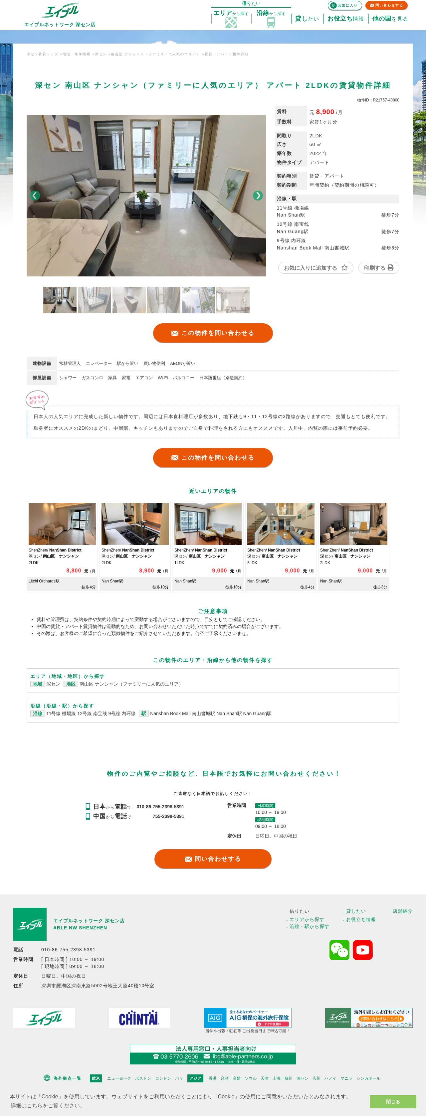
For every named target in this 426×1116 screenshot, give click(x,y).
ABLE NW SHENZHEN (80, 927)
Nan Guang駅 (257, 713)
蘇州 (289, 1078)
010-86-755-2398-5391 (160, 806)
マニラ (346, 1078)
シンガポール (368, 1078)
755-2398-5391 (168, 816)
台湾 (225, 1078)
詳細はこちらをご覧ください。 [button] (48, 1105)
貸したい (356, 911)
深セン (53, 684)
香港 (213, 1078)
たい (307, 19)
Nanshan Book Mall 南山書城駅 (183, 713)
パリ (179, 1078)
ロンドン (163, 1078)
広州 (316, 1078)
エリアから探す (307, 919)
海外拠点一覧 (68, 1078)
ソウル (251, 1078)
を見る (390, 19)
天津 (265, 1078)
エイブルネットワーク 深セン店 (89, 920)
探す (231, 13)
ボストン (143, 1078)
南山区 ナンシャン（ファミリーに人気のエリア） (131, 684)
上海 (277, 1078)
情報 (345, 19)
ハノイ (330, 1078)
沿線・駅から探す (309, 926)
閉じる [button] (393, 1101)
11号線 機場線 (61, 713)
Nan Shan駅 (229, 713)
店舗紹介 (403, 911)
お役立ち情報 (361, 919)
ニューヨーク (119, 1078)
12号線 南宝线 (92, 713)
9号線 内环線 (122, 713)
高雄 (237, 1078)
